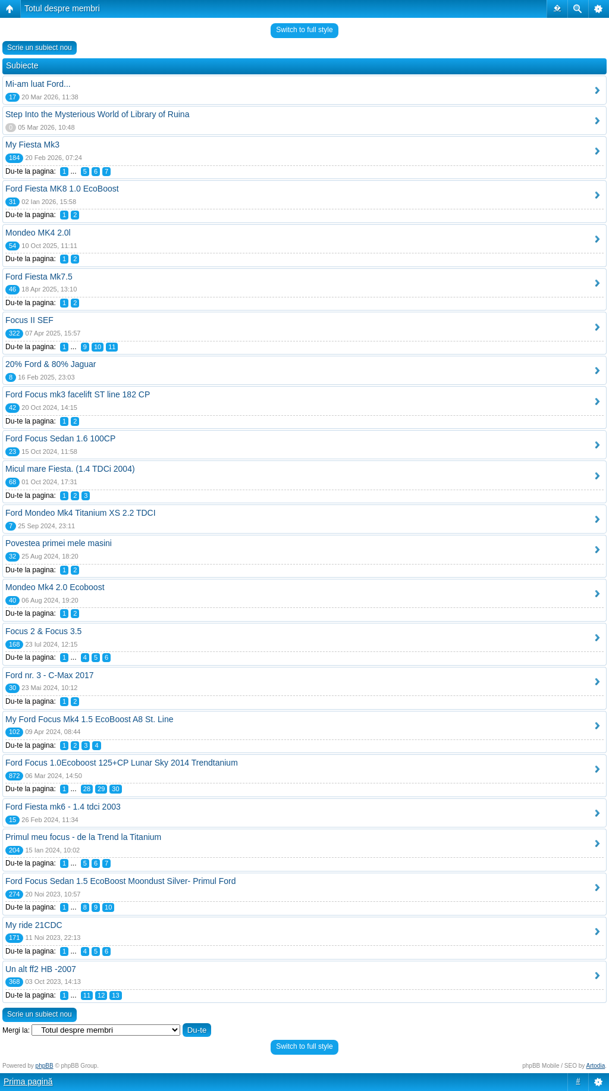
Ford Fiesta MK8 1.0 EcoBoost (62, 188)
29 (101, 788)
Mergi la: (16, 1030)
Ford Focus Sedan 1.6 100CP (60, 438)
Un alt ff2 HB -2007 (40, 969)
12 (101, 995)
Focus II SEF (29, 320)
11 (111, 346)
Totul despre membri (62, 8)
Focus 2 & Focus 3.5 (43, 631)
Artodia (595, 1065)
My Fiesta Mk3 (32, 144)
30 (115, 788)
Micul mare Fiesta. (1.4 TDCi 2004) (70, 469)
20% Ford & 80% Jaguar (50, 364)
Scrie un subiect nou (39, 47)
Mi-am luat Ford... (38, 84)
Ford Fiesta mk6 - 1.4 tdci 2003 (63, 806)
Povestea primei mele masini (58, 543)
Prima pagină (28, 1081)
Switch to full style (304, 30)
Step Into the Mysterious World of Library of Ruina (97, 114)
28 (86, 788)
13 (115, 995)
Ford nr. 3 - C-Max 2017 (49, 675)
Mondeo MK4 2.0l (38, 232)
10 (97, 346)
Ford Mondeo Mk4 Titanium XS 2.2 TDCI (80, 513)
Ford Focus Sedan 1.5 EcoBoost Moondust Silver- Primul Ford (120, 881)
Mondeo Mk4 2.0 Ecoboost (55, 587)
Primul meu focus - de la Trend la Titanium (83, 837)
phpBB (45, 1065)
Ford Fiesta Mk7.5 (39, 276)
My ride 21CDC (33, 925)
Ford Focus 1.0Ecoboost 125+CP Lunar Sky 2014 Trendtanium (121, 762)
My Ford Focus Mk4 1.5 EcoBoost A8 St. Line (89, 719)
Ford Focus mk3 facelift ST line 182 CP (77, 394)
